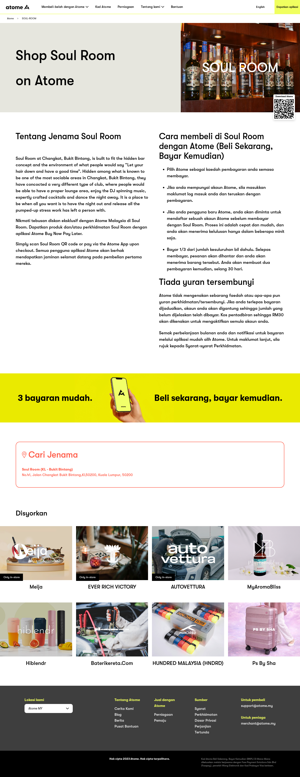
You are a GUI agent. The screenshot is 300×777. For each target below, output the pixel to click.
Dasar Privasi (205, 720)
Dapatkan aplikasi (287, 6)
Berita (119, 720)
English (260, 6)
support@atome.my (257, 706)
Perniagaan (126, 7)
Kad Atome (103, 7)
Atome (10, 18)
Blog (118, 715)
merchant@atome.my (258, 723)
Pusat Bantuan (126, 726)
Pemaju (160, 720)
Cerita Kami (124, 709)
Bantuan (177, 7)
